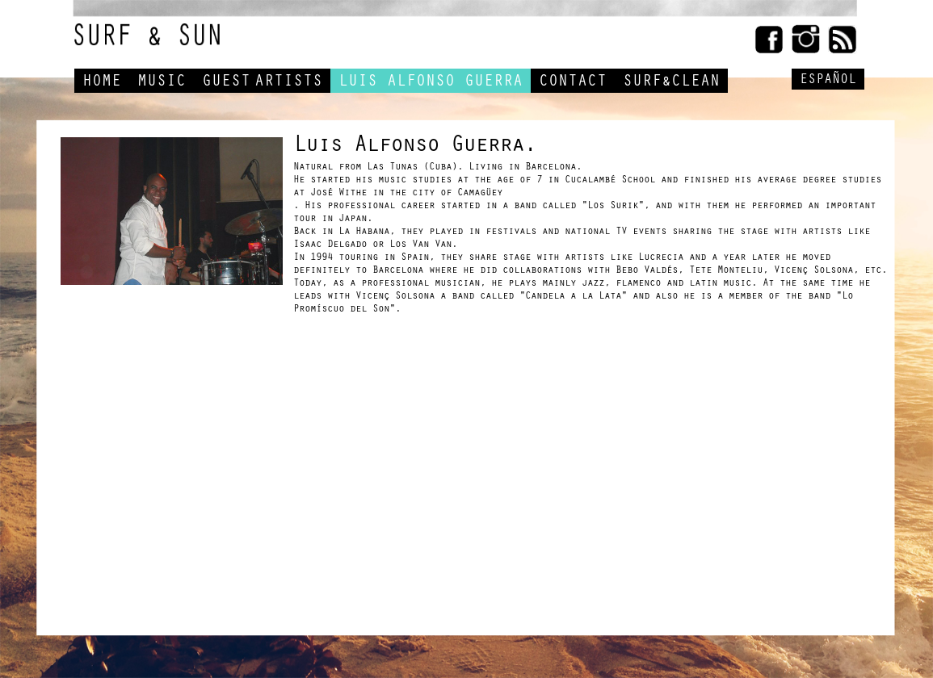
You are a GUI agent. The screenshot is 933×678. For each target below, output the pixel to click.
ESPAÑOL (828, 81)
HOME (101, 83)
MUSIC (161, 83)
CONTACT (573, 83)
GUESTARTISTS (262, 83)
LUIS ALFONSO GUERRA (430, 83)
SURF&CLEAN (671, 83)
